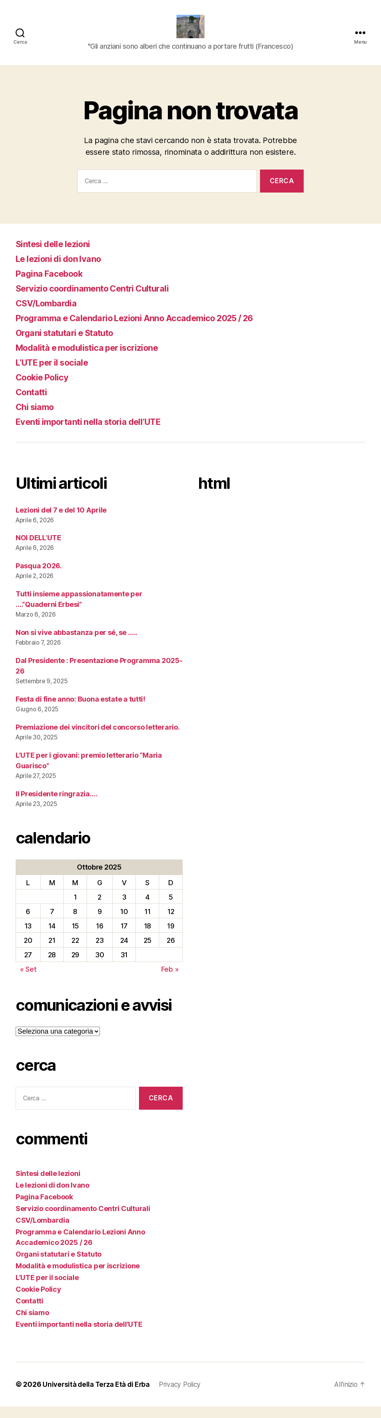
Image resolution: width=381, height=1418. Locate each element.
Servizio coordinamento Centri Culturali (101, 300)
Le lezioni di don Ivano (63, 270)
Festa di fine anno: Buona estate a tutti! (80, 711)
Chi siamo (37, 418)
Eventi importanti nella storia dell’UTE (97, 433)
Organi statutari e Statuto (71, 344)
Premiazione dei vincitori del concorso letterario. (98, 739)
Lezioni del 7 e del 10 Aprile (61, 522)
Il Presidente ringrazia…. (56, 805)
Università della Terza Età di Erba (98, 1396)
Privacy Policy (186, 1396)
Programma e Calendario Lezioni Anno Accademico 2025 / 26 (148, 329)
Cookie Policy (45, 388)
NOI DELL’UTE (38, 549)
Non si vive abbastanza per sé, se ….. (76, 644)
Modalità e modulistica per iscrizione (95, 359)
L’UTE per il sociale (56, 374)
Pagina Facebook (53, 285)
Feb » (170, 981)
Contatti (34, 403)
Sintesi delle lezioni (57, 255)
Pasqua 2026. (39, 577)
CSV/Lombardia (50, 314)
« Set (28, 981)
